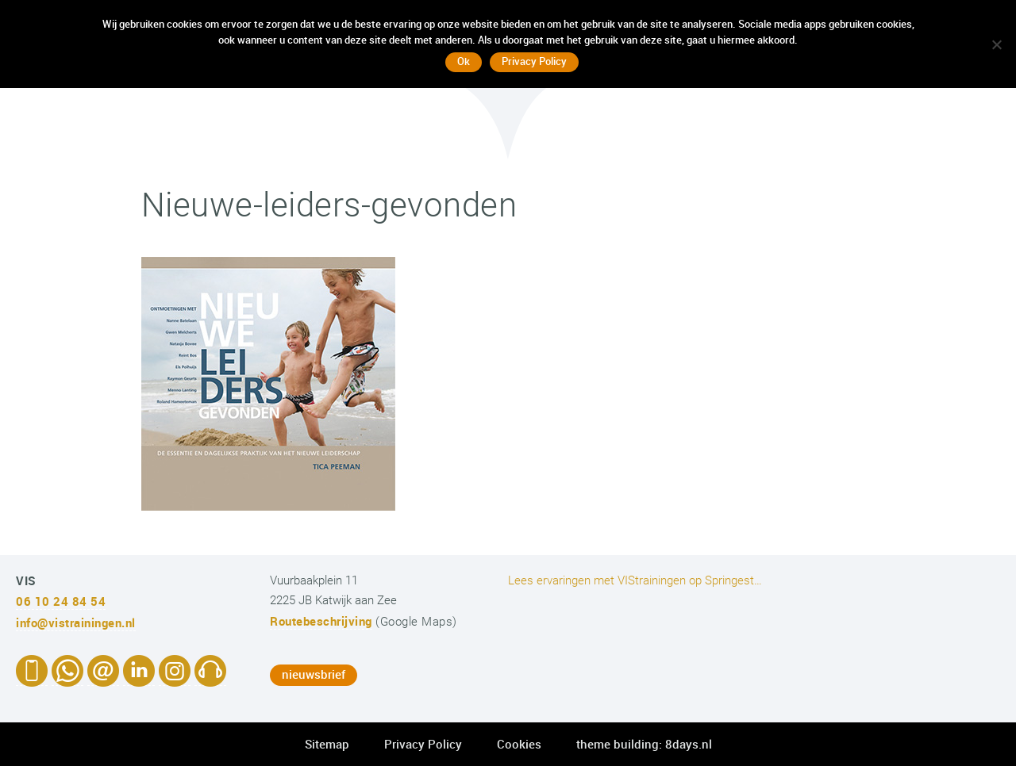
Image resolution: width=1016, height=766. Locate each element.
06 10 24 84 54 (61, 601)
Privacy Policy (423, 744)
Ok (463, 61)
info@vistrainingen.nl (76, 622)
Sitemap (327, 744)
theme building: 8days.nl (644, 744)
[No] (996, 44)
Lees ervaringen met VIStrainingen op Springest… (635, 580)
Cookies (519, 744)
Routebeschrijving (321, 621)
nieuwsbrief (313, 674)
